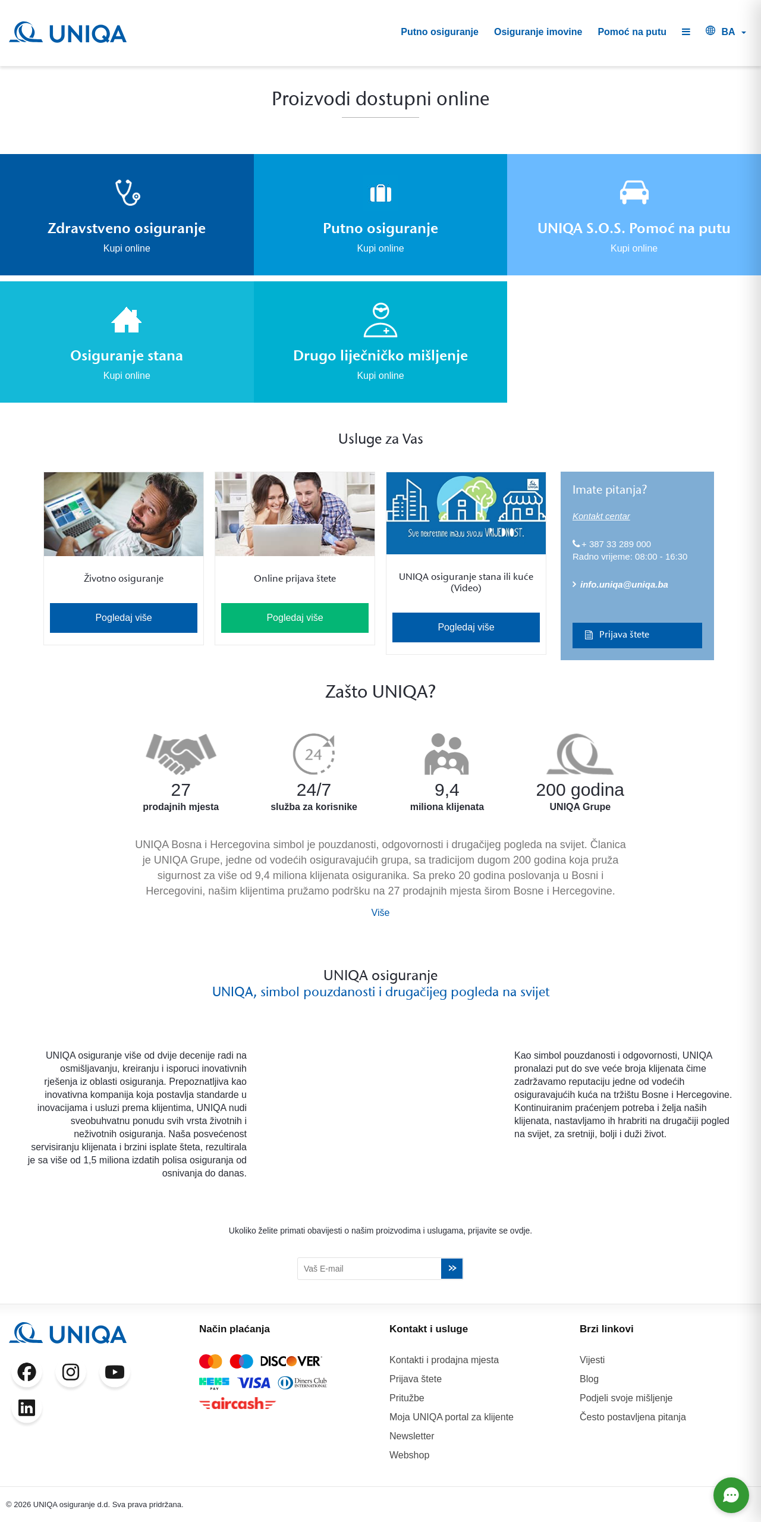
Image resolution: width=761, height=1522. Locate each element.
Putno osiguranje (440, 32)
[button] (686, 32)
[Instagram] (71, 1374)
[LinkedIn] (27, 1410)
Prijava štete (613, 635)
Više (381, 913)
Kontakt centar (601, 516)
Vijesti (592, 1360)
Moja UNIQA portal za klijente (451, 1417)
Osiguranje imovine (538, 32)
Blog (589, 1379)
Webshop (409, 1455)
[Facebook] (27, 1374)
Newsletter (412, 1436)
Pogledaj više (123, 618)
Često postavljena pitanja (633, 1417)
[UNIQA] (68, 32)
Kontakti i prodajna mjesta (444, 1360)
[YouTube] (115, 1374)
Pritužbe (406, 1398)
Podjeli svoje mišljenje (626, 1398)
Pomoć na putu (632, 32)
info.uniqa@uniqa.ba (620, 584)
